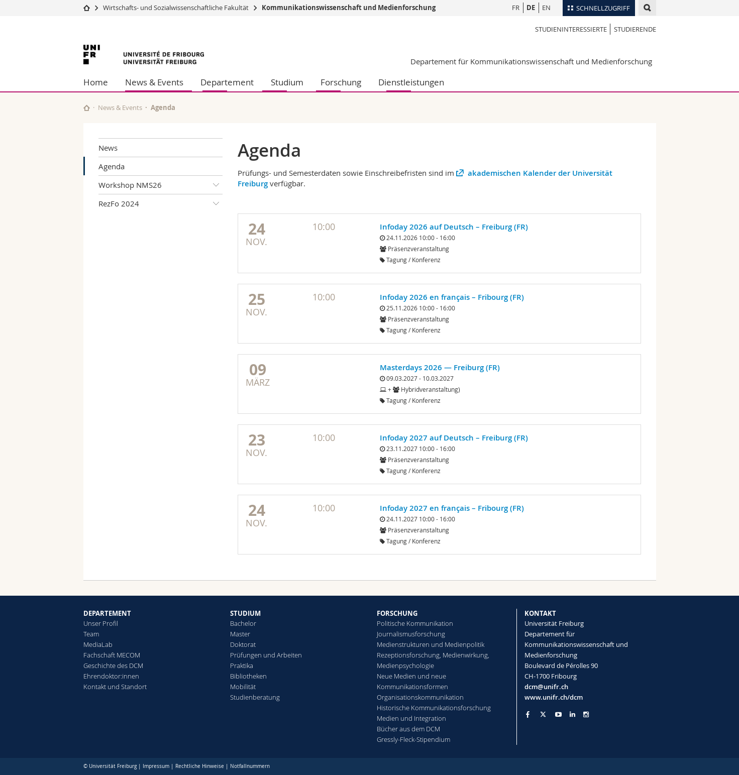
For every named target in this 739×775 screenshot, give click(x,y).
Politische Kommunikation (415, 623)
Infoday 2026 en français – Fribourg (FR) (452, 297)
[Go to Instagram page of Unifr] (586, 714)
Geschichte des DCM (113, 665)
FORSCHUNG (397, 613)
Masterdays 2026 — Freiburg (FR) (440, 367)
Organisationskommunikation (420, 697)
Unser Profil (100, 623)
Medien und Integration (411, 718)
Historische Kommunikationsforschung (434, 707)
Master (240, 633)
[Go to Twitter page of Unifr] (543, 714)
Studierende (635, 29)
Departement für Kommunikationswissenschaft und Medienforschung (531, 61)
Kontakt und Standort (115, 686)
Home (95, 82)
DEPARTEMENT (107, 613)
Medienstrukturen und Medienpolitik (430, 644)
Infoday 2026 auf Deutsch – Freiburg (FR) (454, 227)
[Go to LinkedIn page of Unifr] (572, 714)
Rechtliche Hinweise (199, 766)
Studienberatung (255, 697)
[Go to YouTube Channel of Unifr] (558, 714)
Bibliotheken (248, 676)
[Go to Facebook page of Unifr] (527, 714)
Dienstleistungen (411, 82)
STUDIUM (245, 613)
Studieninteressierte (571, 29)
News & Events (154, 82)
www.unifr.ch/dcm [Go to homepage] (553, 697)
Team (91, 633)
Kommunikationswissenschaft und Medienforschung (349, 7)
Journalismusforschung (411, 633)
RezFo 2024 (160, 203)
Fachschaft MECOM (111, 654)
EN (546, 7)
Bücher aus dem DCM (408, 728)
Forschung (341, 82)
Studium (287, 82)
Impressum (156, 766)
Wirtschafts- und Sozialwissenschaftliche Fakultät (176, 7)
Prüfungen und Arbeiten (266, 654)
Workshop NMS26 (160, 185)
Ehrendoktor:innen (111, 676)
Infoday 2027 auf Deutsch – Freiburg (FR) (454, 437)
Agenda (111, 166)
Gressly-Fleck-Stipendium (413, 739)
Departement (227, 82)
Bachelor (243, 623)
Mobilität (243, 686)
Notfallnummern (250, 766)
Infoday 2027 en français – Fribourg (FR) (452, 508)
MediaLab (98, 644)
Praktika (241, 665)
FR (515, 7)
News (108, 148)
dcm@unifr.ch (546, 686)
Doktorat (243, 644)
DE (530, 7)
